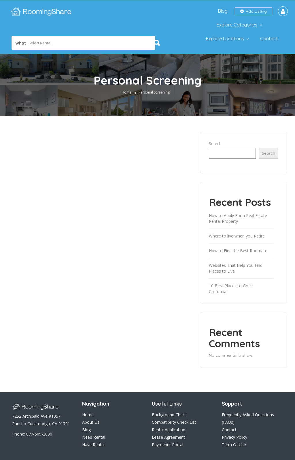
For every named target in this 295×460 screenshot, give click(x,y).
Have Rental (93, 444)
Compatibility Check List (174, 422)
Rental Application (168, 429)
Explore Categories (237, 25)
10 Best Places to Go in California (231, 288)
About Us (90, 422)
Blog (223, 11)
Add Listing (253, 11)
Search (215, 143)
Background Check (169, 414)
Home (127, 92)
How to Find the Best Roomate (238, 250)
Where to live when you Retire (237, 236)
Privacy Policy (234, 437)
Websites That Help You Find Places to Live (235, 268)
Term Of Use (234, 444)
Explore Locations (225, 38)
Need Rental (93, 437)
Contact (269, 38)
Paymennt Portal (167, 444)
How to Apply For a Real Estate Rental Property (238, 218)
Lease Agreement (168, 437)
